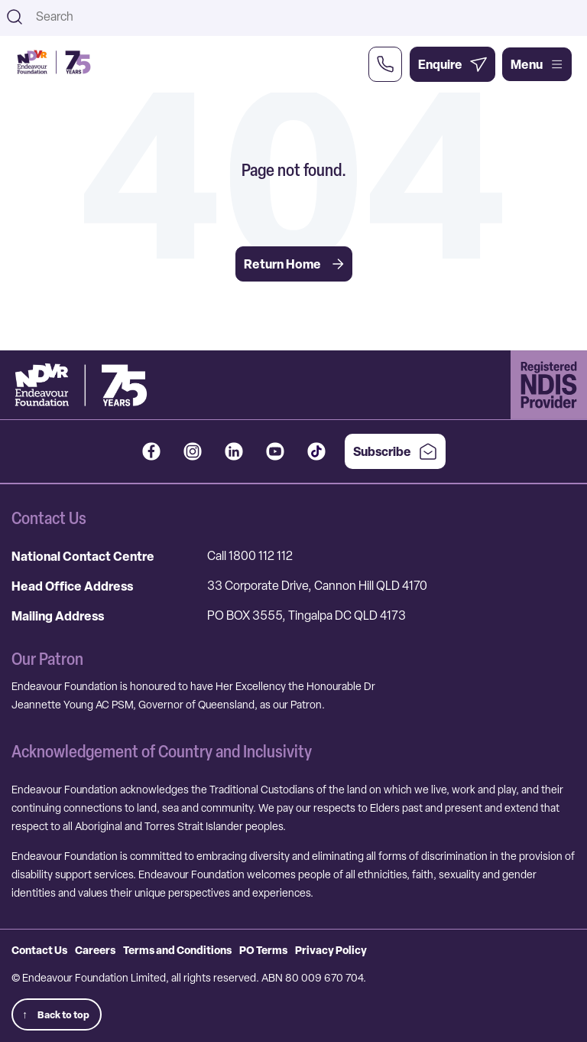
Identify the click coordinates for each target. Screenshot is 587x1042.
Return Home (294, 263)
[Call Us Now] (385, 64)
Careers (95, 950)
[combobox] (306, 16)
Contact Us (39, 950)
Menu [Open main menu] (537, 64)
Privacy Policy (331, 950)
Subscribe (395, 451)
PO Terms (263, 950)
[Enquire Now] (452, 64)
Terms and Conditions (177, 950)
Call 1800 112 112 (250, 556)
